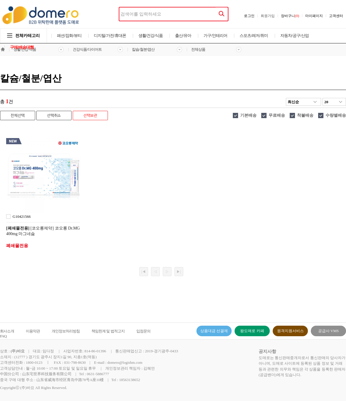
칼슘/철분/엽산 (143, 49)
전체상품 (198, 49)
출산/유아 (183, 35)
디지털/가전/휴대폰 (110, 35)
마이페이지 (314, 16)
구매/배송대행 (22, 47)
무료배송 (277, 115)
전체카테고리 (23, 35)
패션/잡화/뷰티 (69, 35)
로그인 (249, 16)
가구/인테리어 (215, 35)
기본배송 (248, 115)
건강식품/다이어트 (87, 49)
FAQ (3, 336)
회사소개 (7, 331)
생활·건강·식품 (24, 49)
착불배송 (305, 115)
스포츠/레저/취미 (254, 35)
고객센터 (336, 16)
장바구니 (290, 16)
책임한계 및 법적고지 (108, 331)
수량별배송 (335, 115)
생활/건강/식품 (150, 35)
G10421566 (21, 216)
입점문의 (143, 331)
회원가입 (268, 16)
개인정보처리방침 (66, 331)
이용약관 (33, 331)
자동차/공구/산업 (294, 35)
